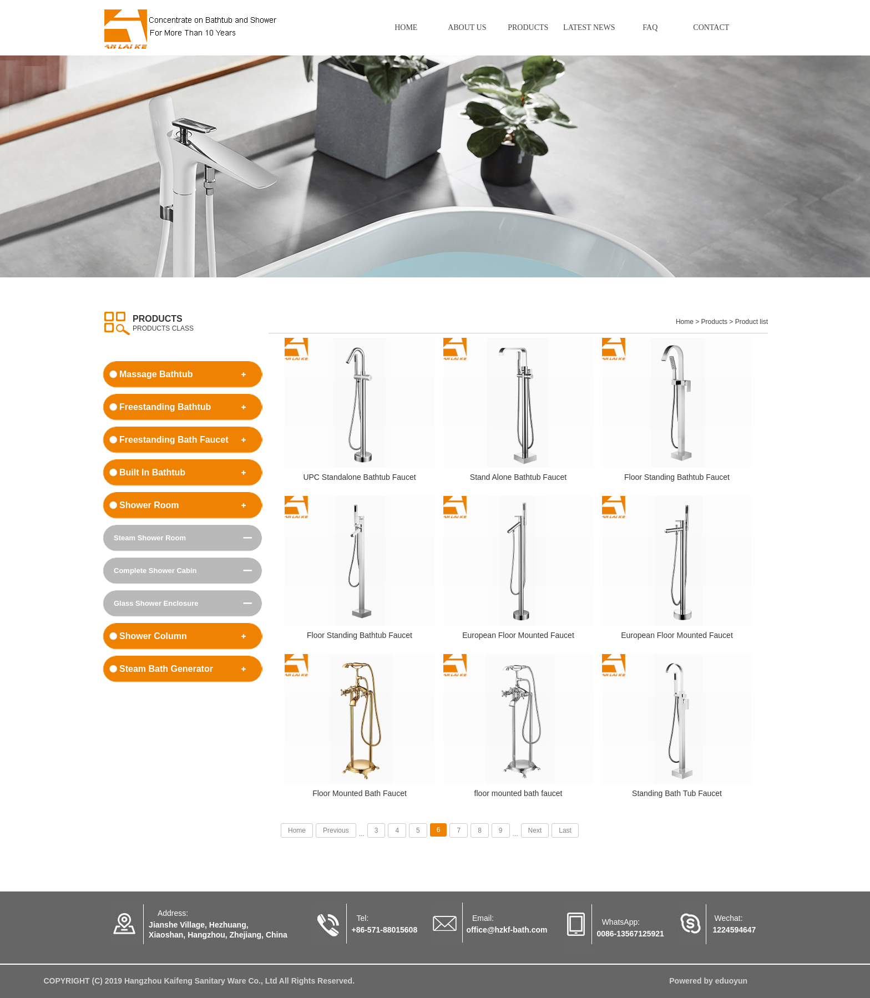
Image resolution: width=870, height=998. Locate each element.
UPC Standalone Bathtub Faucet (359, 477)
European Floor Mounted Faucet (518, 635)
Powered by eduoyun (708, 981)
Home (297, 830)
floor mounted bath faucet (518, 793)
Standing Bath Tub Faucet (677, 793)
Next (535, 830)
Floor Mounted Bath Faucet (359, 793)
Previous (336, 830)
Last (565, 830)
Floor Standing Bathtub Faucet (677, 477)
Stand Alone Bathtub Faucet (518, 477)
